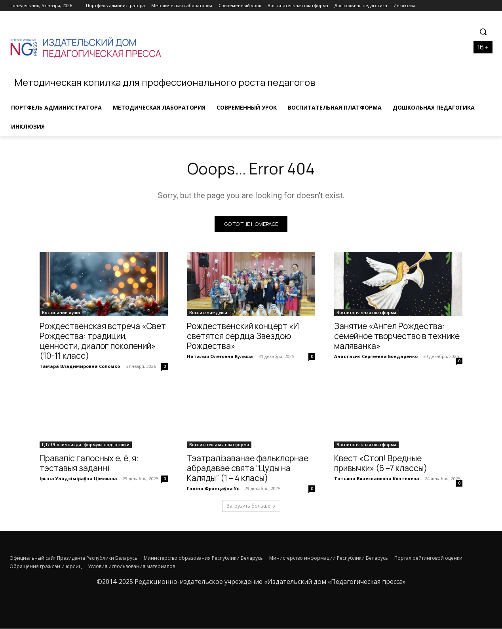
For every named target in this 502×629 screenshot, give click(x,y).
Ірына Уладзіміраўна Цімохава (78, 479)
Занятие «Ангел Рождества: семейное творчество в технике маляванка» (397, 336)
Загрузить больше (251, 506)
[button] (482, 31)
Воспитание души (61, 313)
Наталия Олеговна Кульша (220, 357)
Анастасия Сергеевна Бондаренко (376, 357)
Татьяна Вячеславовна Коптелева (376, 479)
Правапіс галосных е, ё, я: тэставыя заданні (89, 463)
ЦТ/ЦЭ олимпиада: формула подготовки (85, 445)
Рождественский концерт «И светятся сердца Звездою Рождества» (243, 336)
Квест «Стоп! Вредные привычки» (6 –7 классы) (381, 463)
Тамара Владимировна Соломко (80, 366)
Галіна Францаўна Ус (213, 489)
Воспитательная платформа (366, 313)
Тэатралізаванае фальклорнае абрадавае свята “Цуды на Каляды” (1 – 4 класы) (247, 468)
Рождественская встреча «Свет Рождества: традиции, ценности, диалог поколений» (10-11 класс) (103, 341)
